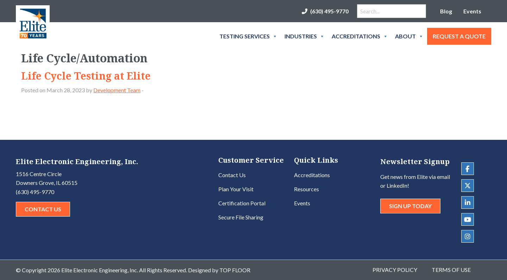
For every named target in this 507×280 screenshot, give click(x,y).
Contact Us (43, 209)
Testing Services (248, 36)
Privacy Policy (395, 269)
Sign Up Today (410, 206)
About (409, 36)
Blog (446, 11)
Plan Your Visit (236, 189)
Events (472, 11)
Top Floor (234, 270)
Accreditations (360, 36)
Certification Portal (241, 203)
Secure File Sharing (240, 217)
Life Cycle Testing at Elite (86, 75)
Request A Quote (459, 36)
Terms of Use (451, 269)
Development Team (116, 90)
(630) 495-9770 (329, 11)
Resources (306, 189)
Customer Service (251, 161)
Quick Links (316, 161)
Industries (304, 36)
